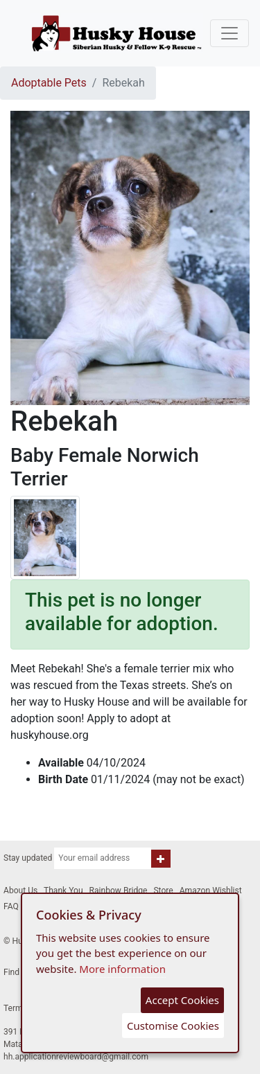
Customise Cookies (173, 1025)
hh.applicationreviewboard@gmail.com (75, 1057)
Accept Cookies (182, 1000)
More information (122, 969)
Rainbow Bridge (118, 890)
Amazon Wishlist (211, 890)
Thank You (63, 890)
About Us (20, 890)
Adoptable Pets (49, 82)
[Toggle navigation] (229, 33)
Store (163, 890)
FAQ (11, 906)
